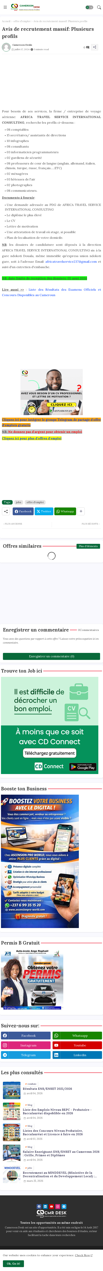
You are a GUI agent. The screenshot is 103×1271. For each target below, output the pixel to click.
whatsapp (80, 1035)
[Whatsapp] (65, 511)
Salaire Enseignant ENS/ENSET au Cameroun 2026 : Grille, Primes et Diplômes (61, 1153)
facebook (28, 1035)
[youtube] (51, 1206)
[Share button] (81, 511)
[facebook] (39, 1206)
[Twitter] (44, 511)
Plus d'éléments (88, 546)
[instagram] (57, 1206)
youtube (80, 1045)
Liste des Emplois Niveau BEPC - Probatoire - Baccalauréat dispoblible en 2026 (57, 1111)
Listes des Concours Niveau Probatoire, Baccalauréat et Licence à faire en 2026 (53, 1132)
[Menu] (5, 7)
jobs (18, 502)
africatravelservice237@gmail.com (71, 261)
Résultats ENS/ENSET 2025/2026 (47, 1089)
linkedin (80, 1055)
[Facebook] (23, 511)
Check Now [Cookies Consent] (82, 1255)
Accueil (6, 21)
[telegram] (64, 1206)
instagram (28, 1045)
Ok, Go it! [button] (13, 1263)
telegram (28, 1055)
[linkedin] (45, 1206)
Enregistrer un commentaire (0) (51, 656)
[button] (89, 7)
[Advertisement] (51, 81)
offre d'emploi (21, 21)
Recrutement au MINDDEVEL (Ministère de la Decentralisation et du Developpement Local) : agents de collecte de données (58, 1174)
